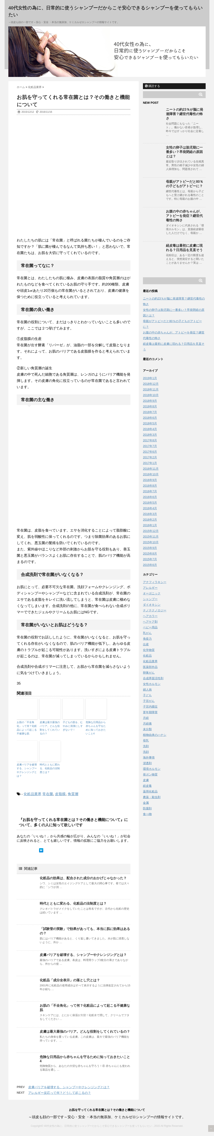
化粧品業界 (32, 794)
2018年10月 (151, 395)
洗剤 (146, 746)
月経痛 (147, 723)
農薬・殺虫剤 (151, 797)
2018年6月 (150, 417)
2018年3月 (150, 434)
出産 (146, 644)
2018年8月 (150, 406)
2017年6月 (150, 451)
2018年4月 (150, 429)
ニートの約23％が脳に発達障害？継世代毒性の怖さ (184, 114)
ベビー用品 (150, 627)
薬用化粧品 (150, 791)
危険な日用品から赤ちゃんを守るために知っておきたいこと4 (96, 728)
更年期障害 (150, 712)
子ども (147, 695)
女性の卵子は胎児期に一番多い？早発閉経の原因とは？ (184, 152)
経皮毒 (147, 785)
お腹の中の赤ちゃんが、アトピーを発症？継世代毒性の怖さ (184, 216)
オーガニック (151, 593)
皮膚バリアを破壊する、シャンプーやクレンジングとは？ (27, 770)
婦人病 (147, 689)
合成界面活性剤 (153, 678)
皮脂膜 (60, 794)
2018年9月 (150, 400)
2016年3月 (150, 514)
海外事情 (149, 757)
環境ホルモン (151, 768)
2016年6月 (150, 497)
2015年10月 (151, 542)
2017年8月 (150, 440)
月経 (146, 718)
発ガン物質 (150, 774)
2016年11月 (151, 468)
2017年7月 (150, 446)
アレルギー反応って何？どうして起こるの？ (59, 1093)
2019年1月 (150, 378)
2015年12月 (151, 531)
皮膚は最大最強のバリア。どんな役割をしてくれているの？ (50, 728)
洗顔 (146, 751)
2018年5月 (150, 423)
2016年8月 (150, 485)
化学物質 (149, 650)
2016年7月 (150, 491)
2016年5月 (150, 502)
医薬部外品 (150, 667)
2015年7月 (150, 559)
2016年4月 (150, 508)
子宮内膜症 (150, 706)
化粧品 (147, 655)
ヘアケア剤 (150, 621)
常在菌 (47, 794)
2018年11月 (151, 389)
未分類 (147, 729)
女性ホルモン (151, 684)
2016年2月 (150, 519)
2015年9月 (150, 548)
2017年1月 (150, 463)
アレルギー (150, 587)
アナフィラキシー (154, 582)
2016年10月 (151, 474)
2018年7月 (150, 412)
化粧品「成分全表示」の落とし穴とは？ (70, 980)
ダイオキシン (151, 604)
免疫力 (147, 638)
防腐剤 (147, 808)
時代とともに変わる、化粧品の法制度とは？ (50, 768)
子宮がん (149, 701)
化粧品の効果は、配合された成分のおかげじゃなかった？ (83, 878)
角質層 (73, 794)
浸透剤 (147, 763)
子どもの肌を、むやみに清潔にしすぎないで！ (73, 726)
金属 (146, 802)
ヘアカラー (150, 616)
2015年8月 (150, 553)
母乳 (146, 740)
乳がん (147, 633)
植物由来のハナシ (154, 735)
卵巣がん (149, 672)
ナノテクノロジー (154, 610)
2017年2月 (150, 457)
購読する (152, 86)
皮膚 (146, 780)
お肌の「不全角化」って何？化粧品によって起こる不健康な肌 (27, 728)
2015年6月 (150, 565)
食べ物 (147, 814)
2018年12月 (151, 383)
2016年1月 (150, 525)
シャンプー (150, 599)
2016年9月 (150, 480)
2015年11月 (151, 536)
